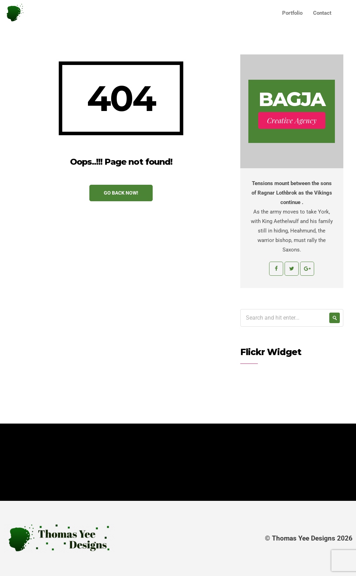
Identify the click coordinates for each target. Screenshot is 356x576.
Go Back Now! (121, 193)
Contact (322, 13)
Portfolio (292, 13)
